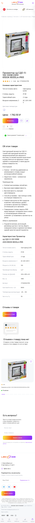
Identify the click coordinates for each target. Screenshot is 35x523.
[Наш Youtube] (14, 487)
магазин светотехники (17, 505)
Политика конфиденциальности (10, 509)
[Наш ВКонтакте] (9, 487)
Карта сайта (4, 512)
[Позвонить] (2, 3)
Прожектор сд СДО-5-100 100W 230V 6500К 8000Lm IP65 (15, 387)
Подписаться (23, 480)
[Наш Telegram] (3, 487)
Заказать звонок (17, 438)
